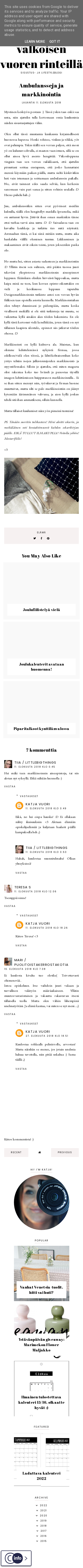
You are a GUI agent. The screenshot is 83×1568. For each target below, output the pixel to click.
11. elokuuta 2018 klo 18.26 (47, 928)
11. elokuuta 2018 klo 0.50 (46, 852)
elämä (41, 532)
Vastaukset (29, 796)
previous (65, 1152)
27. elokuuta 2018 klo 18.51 (47, 1036)
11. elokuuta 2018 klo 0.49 (46, 808)
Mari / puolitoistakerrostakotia (41, 962)
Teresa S (22, 887)
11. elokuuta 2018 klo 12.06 (35, 891)
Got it (54, 42)
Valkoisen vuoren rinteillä (41, 56)
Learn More (35, 42)
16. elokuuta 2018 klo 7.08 (25, 969)
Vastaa (10, 786)
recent (16, 1152)
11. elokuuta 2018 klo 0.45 (34, 766)
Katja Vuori (38, 804)
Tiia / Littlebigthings (35, 762)
